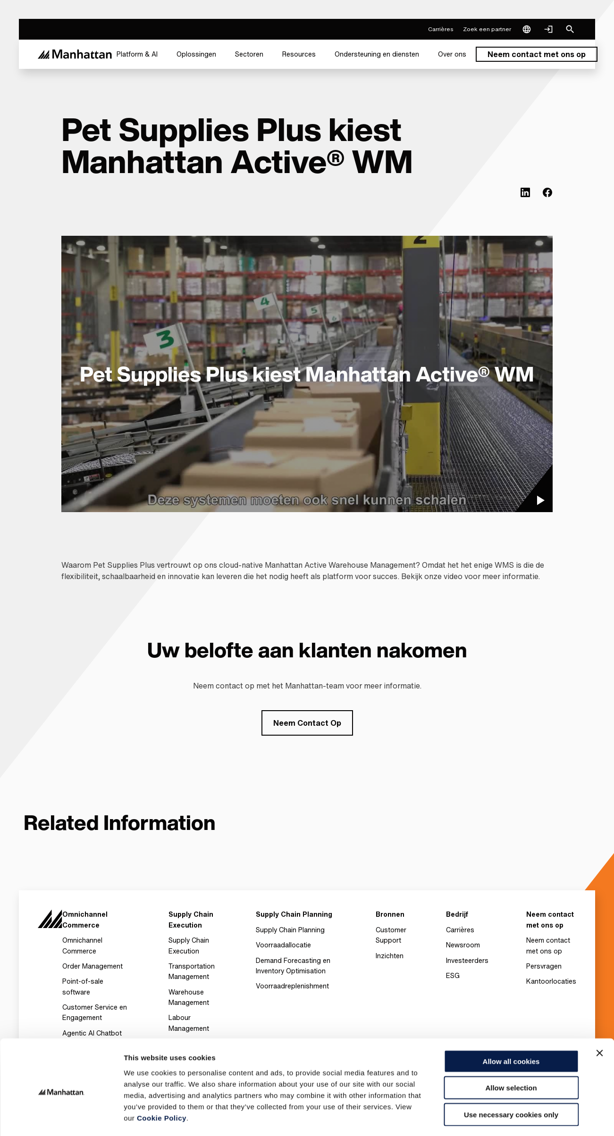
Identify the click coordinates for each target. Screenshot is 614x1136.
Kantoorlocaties (551, 981)
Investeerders (467, 960)
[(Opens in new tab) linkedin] (525, 192)
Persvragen (544, 966)
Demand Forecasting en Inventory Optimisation (293, 965)
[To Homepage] (50, 922)
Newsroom (463, 945)
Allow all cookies (511, 1023)
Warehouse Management (188, 997)
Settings (487, 1117)
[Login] (548, 29)
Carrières (460, 930)
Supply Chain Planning (290, 930)
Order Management (92, 966)
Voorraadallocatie (283, 945)
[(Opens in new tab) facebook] (547, 192)
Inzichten (390, 956)
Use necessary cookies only (511, 1076)
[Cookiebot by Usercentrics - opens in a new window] (61, 1118)
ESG (453, 975)
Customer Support (391, 935)
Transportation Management (191, 971)
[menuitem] (137, 54)
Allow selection (511, 1049)
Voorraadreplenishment (292, 986)
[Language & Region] (527, 29)
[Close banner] (599, 1014)
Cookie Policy (161, 1079)
